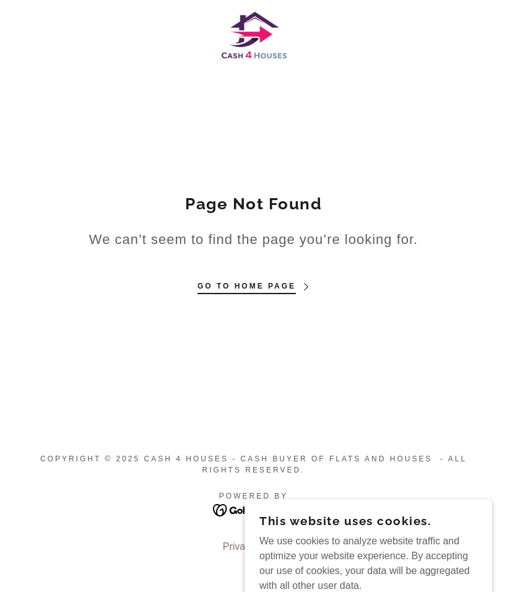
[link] (253, 34)
